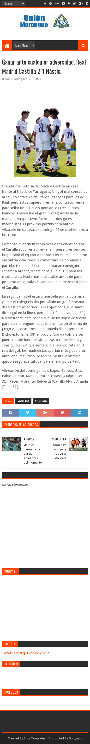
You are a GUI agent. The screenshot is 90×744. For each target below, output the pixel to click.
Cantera (23, 400)
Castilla (41, 400)
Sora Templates (34, 738)
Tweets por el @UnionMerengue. (26, 653)
